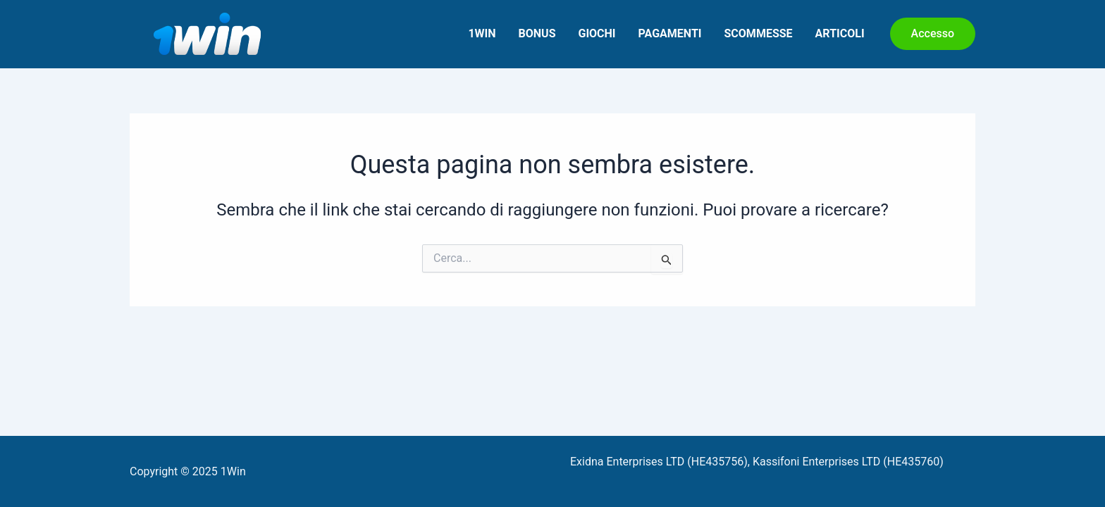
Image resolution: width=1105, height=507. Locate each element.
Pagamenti (670, 33)
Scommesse (758, 33)
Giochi (596, 33)
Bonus (537, 33)
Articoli (840, 33)
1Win (481, 33)
